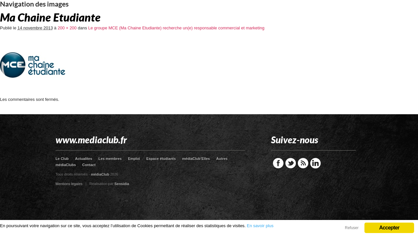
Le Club (62, 159)
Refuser (352, 228)
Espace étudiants (161, 159)
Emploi (134, 159)
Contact (89, 165)
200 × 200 (66, 27)
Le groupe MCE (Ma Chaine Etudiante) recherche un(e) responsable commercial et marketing (176, 27)
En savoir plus (260, 225)
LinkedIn (315, 163)
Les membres (110, 159)
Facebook (278, 163)
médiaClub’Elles (196, 159)
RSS (303, 163)
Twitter (290, 163)
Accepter (389, 227)
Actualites (83, 159)
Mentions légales (69, 184)
